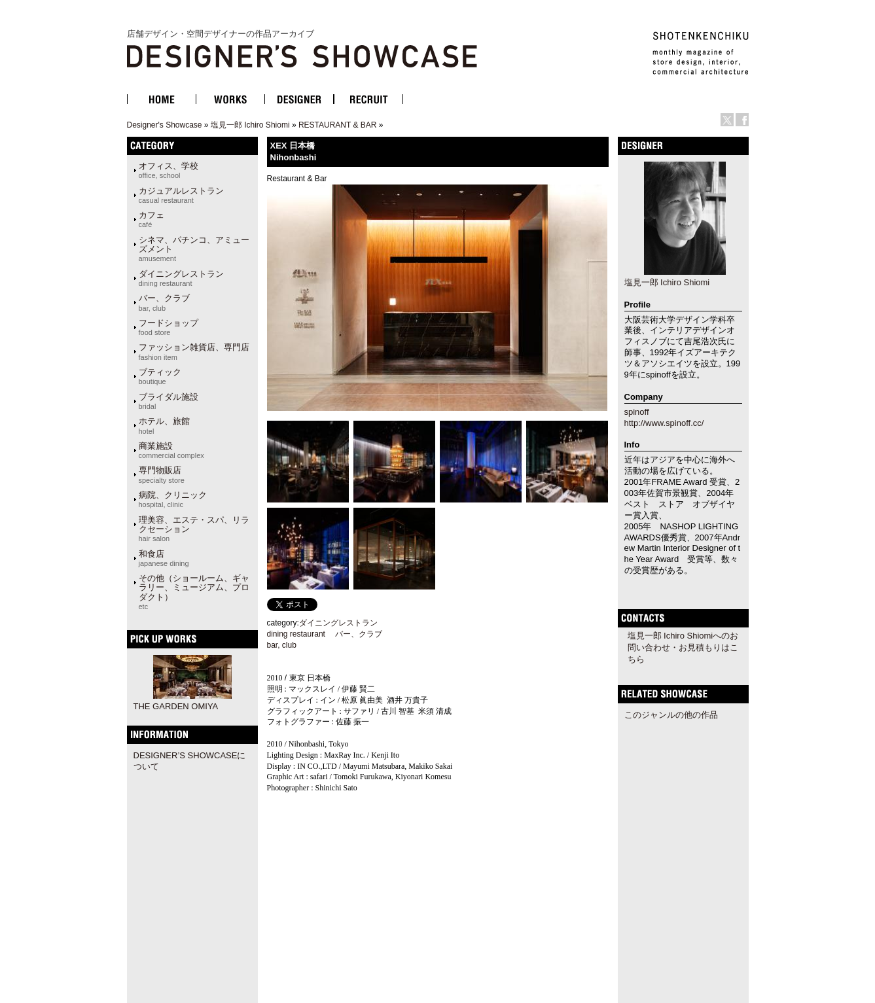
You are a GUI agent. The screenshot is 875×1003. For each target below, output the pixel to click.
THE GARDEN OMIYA (176, 706)
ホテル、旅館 (164, 425)
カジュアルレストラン (181, 195)
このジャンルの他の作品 (671, 715)
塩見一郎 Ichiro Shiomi (250, 125)
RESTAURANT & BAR (337, 125)
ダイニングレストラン (181, 278)
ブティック (160, 376)
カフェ (151, 219)
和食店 (164, 558)
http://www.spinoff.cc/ (664, 423)
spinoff (636, 412)
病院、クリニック (173, 499)
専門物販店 (162, 474)
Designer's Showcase (164, 125)
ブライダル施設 (168, 401)
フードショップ (168, 327)
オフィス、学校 (168, 170)
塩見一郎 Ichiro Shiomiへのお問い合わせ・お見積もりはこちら (683, 647)
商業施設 (171, 450)
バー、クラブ (164, 302)
